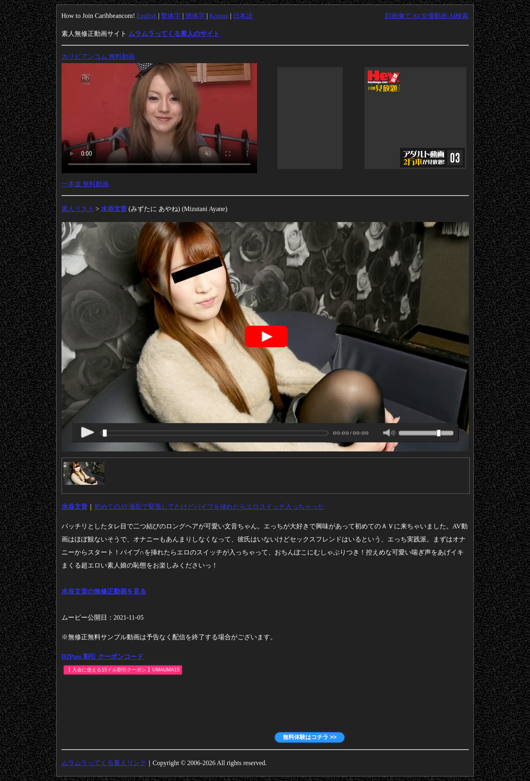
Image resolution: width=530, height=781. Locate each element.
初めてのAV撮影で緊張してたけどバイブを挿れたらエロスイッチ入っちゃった (209, 506)
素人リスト (78, 208)
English (146, 15)
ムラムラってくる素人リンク (104, 762)
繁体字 (170, 15)
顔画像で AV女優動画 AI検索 (427, 15)
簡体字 (195, 15)
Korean (219, 15)
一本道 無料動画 (85, 183)
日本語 (243, 15)
